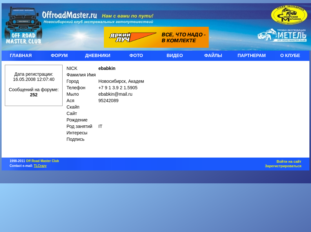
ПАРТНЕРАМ (252, 55)
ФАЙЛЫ (213, 55)
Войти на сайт (288, 161)
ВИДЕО (174, 55)
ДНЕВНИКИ (97, 55)
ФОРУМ (59, 55)
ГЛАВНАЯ (21, 55)
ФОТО (136, 55)
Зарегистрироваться (283, 166)
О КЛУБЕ (290, 55)
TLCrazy (40, 166)
